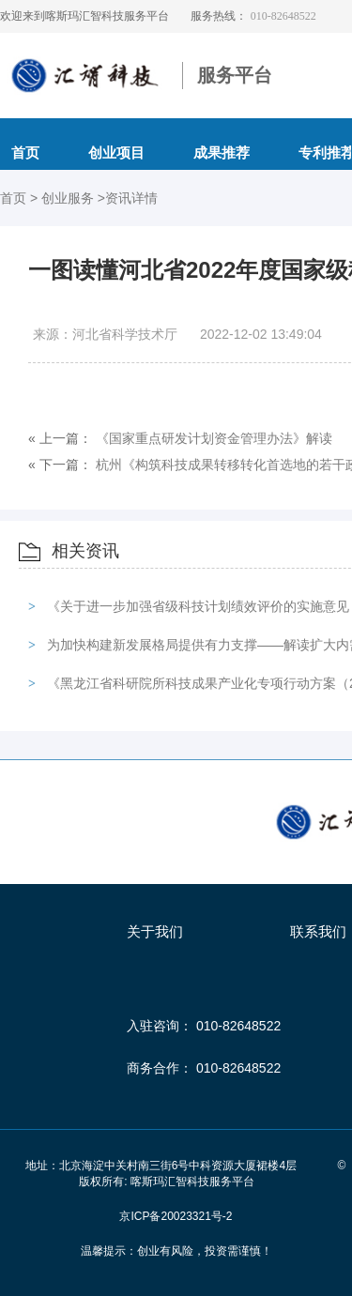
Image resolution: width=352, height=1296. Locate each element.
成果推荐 (221, 152)
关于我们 (155, 931)
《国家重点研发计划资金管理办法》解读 (214, 438)
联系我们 (318, 931)
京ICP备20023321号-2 (175, 1216)
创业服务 (69, 198)
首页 (15, 198)
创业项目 (116, 152)
